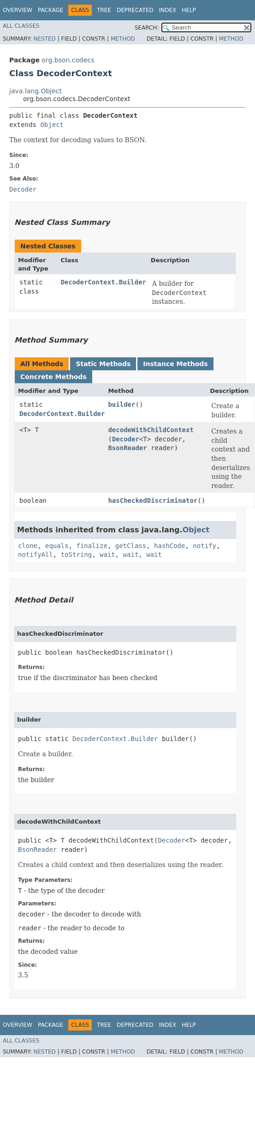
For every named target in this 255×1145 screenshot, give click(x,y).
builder (121, 404)
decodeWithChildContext (150, 430)
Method (123, 39)
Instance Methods (175, 364)
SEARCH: (147, 27)
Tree (104, 10)
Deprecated (135, 10)
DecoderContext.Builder (103, 282)
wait (107, 554)
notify (204, 545)
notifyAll (35, 554)
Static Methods (103, 364)
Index (168, 10)
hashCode (169, 545)
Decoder (125, 439)
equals (57, 545)
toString (76, 554)
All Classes (21, 26)
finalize (91, 545)
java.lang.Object (35, 91)
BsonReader (127, 448)
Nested (44, 39)
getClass (130, 545)
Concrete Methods (53, 376)
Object (52, 124)
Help (189, 10)
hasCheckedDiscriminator (152, 500)
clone (27, 545)
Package (50, 10)
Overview (17, 10)
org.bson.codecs (68, 60)
